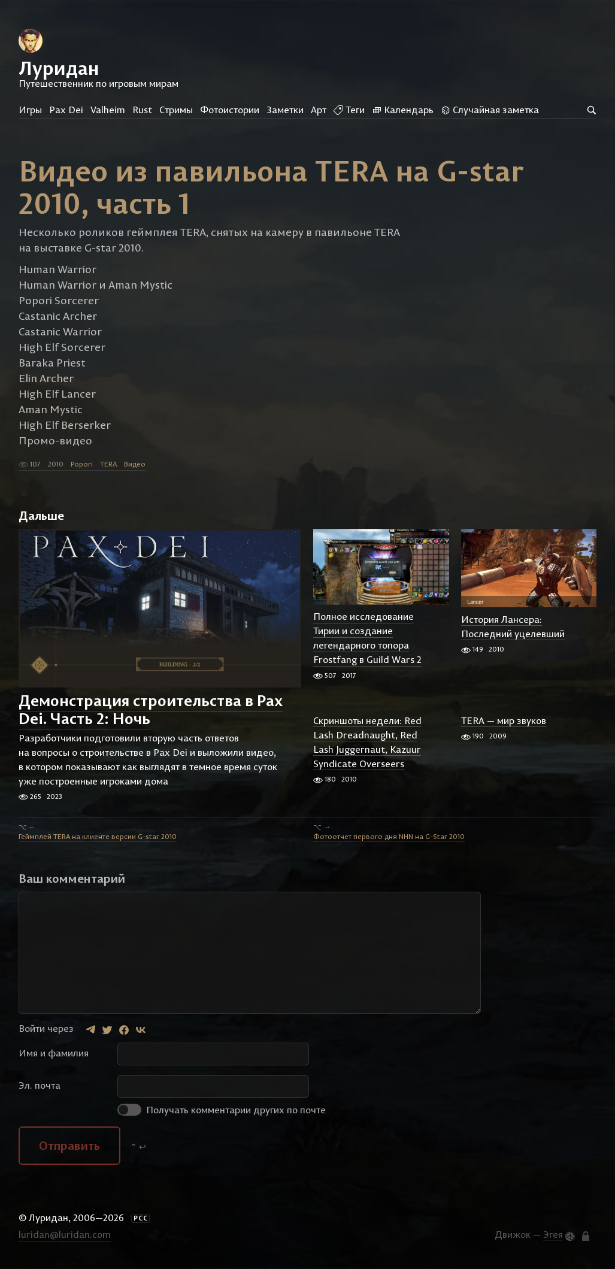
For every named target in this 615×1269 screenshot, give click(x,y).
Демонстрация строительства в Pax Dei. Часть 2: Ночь (151, 710)
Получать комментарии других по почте (221, 1111)
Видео (135, 464)
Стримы (176, 110)
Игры (30, 110)
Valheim (107, 110)
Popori (82, 464)
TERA (108, 464)
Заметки (285, 110)
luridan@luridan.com (65, 1235)
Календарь (403, 110)
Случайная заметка (490, 110)
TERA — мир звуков (503, 721)
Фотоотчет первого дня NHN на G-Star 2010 (389, 837)
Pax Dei (66, 110)
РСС (141, 1219)
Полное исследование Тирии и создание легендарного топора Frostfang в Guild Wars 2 (367, 639)
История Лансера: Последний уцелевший (513, 627)
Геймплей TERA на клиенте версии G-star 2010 (98, 837)
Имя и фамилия (54, 1054)
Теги (349, 110)
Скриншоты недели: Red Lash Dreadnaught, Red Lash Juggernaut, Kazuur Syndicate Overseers (367, 742)
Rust (142, 110)
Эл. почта (39, 1086)
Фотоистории (229, 110)
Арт (318, 110)
